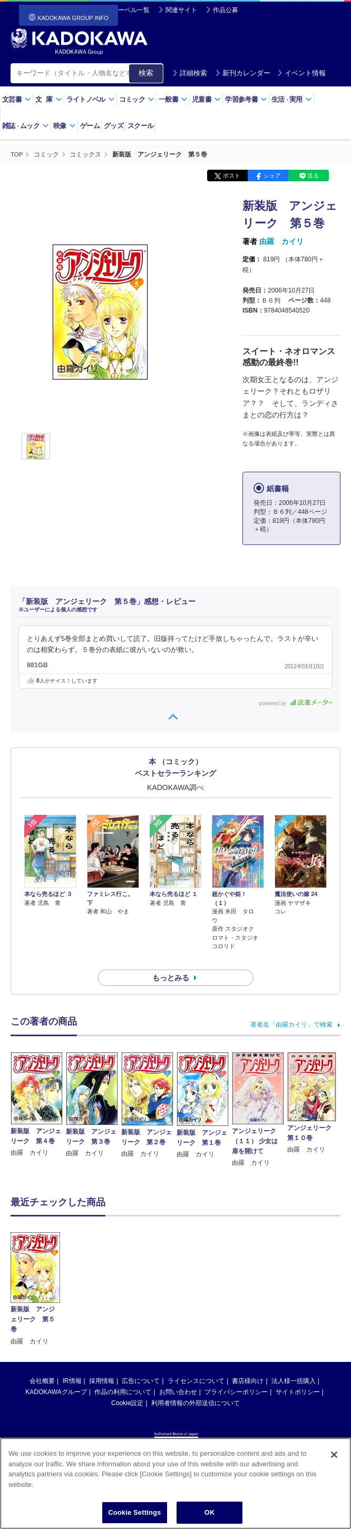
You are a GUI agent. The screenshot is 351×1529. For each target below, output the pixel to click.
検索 (146, 73)
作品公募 (225, 10)
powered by (296, 703)
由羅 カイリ (281, 241)
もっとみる (170, 959)
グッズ (113, 126)
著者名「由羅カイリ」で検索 (291, 1005)
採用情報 (101, 1362)
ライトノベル (90, 99)
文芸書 (16, 99)
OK (209, 1513)
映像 (64, 126)
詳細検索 (189, 73)
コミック (136, 99)
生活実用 (291, 99)
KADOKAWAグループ (55, 1373)
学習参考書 (246, 99)
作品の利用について (122, 1373)
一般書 (173, 99)
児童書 (206, 99)
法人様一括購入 (293, 1362)
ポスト (231, 175)
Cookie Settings (134, 1513)
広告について (141, 1362)
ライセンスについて (196, 1362)
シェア (272, 175)
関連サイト (181, 10)
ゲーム (90, 126)
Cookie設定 (127, 1384)
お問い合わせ (178, 1373)
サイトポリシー (298, 1373)
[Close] (334, 1455)
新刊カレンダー (242, 73)
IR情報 (72, 1362)
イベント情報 (301, 73)
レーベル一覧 (131, 10)
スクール (140, 126)
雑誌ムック (25, 126)
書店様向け (248, 1362)
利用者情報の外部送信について (195, 1384)
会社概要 (42, 1362)
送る (313, 175)
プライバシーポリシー (236, 1373)
